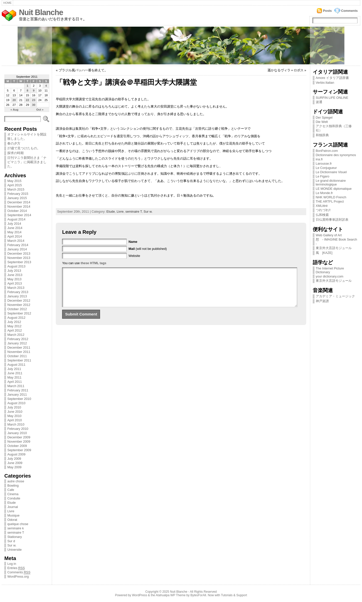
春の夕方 (13, 143)
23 (33, 100)
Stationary (14, 537)
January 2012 (17, 343)
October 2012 (17, 309)
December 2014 (18, 202)
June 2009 (14, 463)
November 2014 (18, 206)
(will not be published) (147, 249)
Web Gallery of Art (329, 235)
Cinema (12, 494)
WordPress (139, 595)
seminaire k (15, 528)
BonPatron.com (327, 151)
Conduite (13, 498)
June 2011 (14, 373)
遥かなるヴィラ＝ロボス (285, 70)
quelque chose (17, 524)
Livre (10, 511)
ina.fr (319, 159)
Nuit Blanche (41, 12)
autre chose (15, 481)
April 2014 (14, 236)
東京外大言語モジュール (334, 248)
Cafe (10, 490)
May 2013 (14, 279)
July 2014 (14, 223)
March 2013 (15, 288)
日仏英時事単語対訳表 (332, 219)
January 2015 (17, 198)
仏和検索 (322, 215)
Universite (14, 549)
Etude (11, 502)
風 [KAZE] (324, 253)
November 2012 (18, 305)
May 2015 (14, 181)
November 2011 (18, 352)
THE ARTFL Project (330, 201)
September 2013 (19, 262)
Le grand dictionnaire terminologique (331, 182)
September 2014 (19, 215)
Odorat (12, 520)
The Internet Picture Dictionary (330, 270)
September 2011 (19, 360)
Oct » (39, 109)
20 (14, 100)
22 (27, 100)
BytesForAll (198, 595)
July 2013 (14, 270)
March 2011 (15, 386)
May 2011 (14, 377)
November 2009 (18, 441)
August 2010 (16, 403)
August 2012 (16, 317)
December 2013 (18, 253)
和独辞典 (322, 135)
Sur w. (11, 545)
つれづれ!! (323, 210)
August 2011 (16, 364)
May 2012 (14, 326)
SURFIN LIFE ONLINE (332, 98)
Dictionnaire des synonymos (336, 155)
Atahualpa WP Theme (170, 595)
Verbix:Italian (325, 82)
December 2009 (18, 437)
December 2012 (18, 300)
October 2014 (17, 211)
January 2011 (17, 394)
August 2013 (16, 266)
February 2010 (17, 429)
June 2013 (14, 275)
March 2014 (15, 241)
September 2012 (19, 313)
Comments (349, 11)
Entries (16, 568)
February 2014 (17, 245)
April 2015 (14, 185)
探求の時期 (15, 153)
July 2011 (14, 369)
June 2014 (14, 228)
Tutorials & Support (234, 595)
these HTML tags (93, 263)
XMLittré (322, 206)
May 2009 (14, 467)
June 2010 (14, 411)
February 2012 (17, 339)
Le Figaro (322, 176)
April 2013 (14, 283)
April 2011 (14, 382)
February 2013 (17, 292)
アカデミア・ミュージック (335, 296)
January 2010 (17, 433)
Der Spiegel (324, 117)
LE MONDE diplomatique (334, 189)
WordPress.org (18, 576)
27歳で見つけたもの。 (23, 148)
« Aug (15, 109)
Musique (13, 515)
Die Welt (322, 122)
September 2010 (19, 399)
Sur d (11, 541)
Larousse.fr (324, 163)
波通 (319, 102)
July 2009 (14, 458)
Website (134, 256)
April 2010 (14, 420)
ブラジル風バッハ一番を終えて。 (83, 70)
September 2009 (19, 450)
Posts (327, 11)
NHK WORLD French (331, 197)
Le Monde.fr (324, 193)
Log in (11, 564)
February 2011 (17, 390)
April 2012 (14, 330)
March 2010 (15, 424)
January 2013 (17, 296)
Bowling (13, 485)
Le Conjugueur (326, 168)
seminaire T (15, 532)
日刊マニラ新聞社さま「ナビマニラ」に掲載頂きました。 (27, 162)
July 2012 (14, 322)
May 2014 (14, 232)
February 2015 (17, 194)
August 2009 (16, 454)
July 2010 (14, 407)
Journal (12, 507)
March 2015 (15, 189)
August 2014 (16, 219)
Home (7, 2)
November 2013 (18, 258)
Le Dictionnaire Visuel (331, 172)
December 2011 (18, 347)
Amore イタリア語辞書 (332, 78)
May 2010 (14, 416)
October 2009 (17, 446)
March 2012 (15, 335)
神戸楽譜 (322, 301)
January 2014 (17, 249)
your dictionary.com (329, 276)
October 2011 (17, 356)
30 (33, 104)
